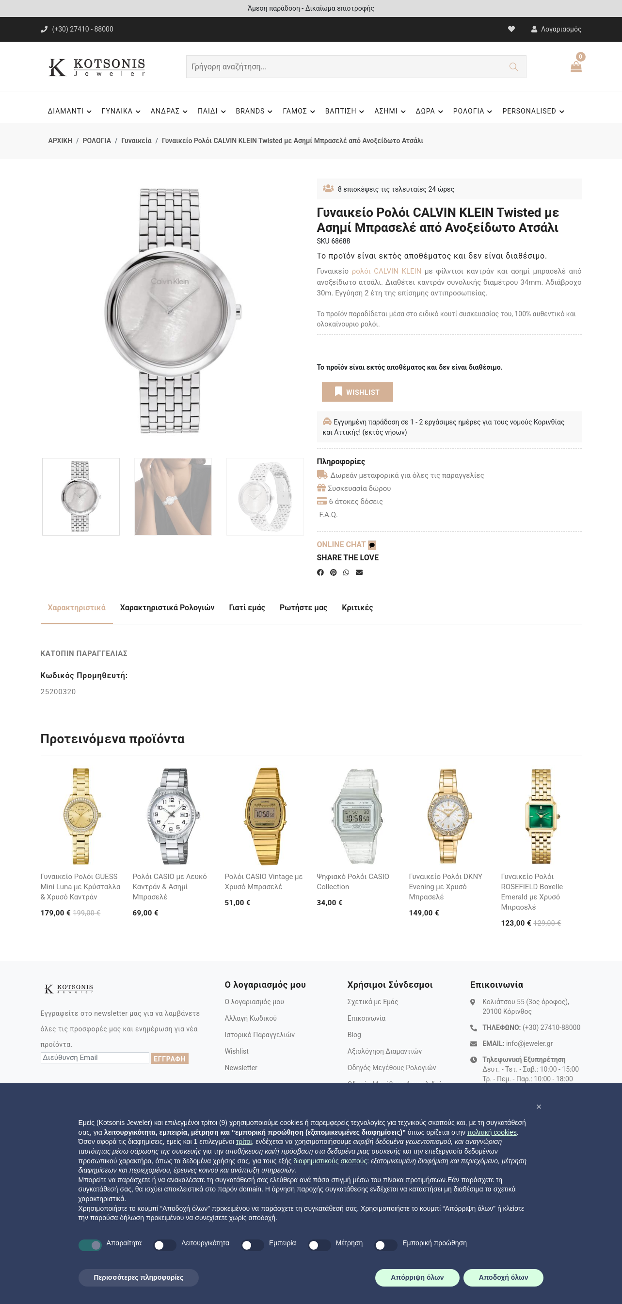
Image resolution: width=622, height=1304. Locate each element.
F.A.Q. (328, 514)
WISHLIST (357, 391)
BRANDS (256, 111)
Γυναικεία (136, 141)
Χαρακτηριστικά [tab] (77, 607)
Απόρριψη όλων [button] (417, 1277)
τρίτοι (244, 1141)
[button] (539, 1106)
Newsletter (240, 1068)
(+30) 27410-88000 (551, 1027)
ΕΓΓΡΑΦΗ (170, 1059)
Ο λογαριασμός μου (254, 1002)
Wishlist (236, 1051)
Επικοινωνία (366, 1018)
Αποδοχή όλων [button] (503, 1277)
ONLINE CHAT (346, 544)
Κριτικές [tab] (357, 607)
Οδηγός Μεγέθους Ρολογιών (392, 1068)
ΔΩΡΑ (431, 111)
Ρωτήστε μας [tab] (303, 607)
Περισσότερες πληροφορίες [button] (139, 1277)
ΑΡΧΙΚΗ (60, 141)
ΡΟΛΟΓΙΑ (474, 111)
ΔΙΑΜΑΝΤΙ (71, 111)
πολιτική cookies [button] (492, 1132)
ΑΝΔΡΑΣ (171, 111)
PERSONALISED (534, 111)
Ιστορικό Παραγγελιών (259, 1035)
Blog (354, 1035)
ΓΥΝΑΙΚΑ (123, 111)
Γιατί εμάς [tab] (247, 607)
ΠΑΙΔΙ (213, 111)
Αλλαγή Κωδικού (250, 1018)
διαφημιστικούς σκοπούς (330, 1161)
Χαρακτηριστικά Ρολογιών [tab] (167, 607)
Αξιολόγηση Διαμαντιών (385, 1051)
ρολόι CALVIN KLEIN (387, 271)
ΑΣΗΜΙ (391, 111)
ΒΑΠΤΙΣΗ (346, 111)
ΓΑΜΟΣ (300, 111)
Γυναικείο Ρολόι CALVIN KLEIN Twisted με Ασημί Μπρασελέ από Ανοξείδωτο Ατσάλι (292, 141)
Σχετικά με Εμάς (373, 1002)
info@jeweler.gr (529, 1043)
